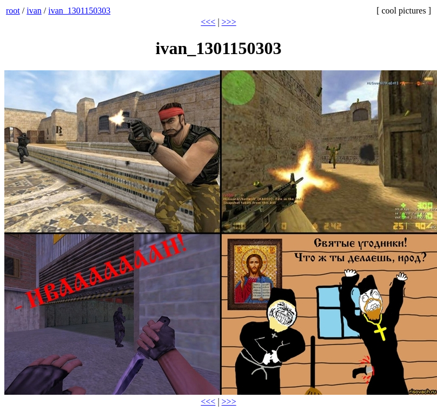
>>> (229, 21)
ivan (34, 10)
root (13, 10)
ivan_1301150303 (79, 10)
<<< (208, 21)
